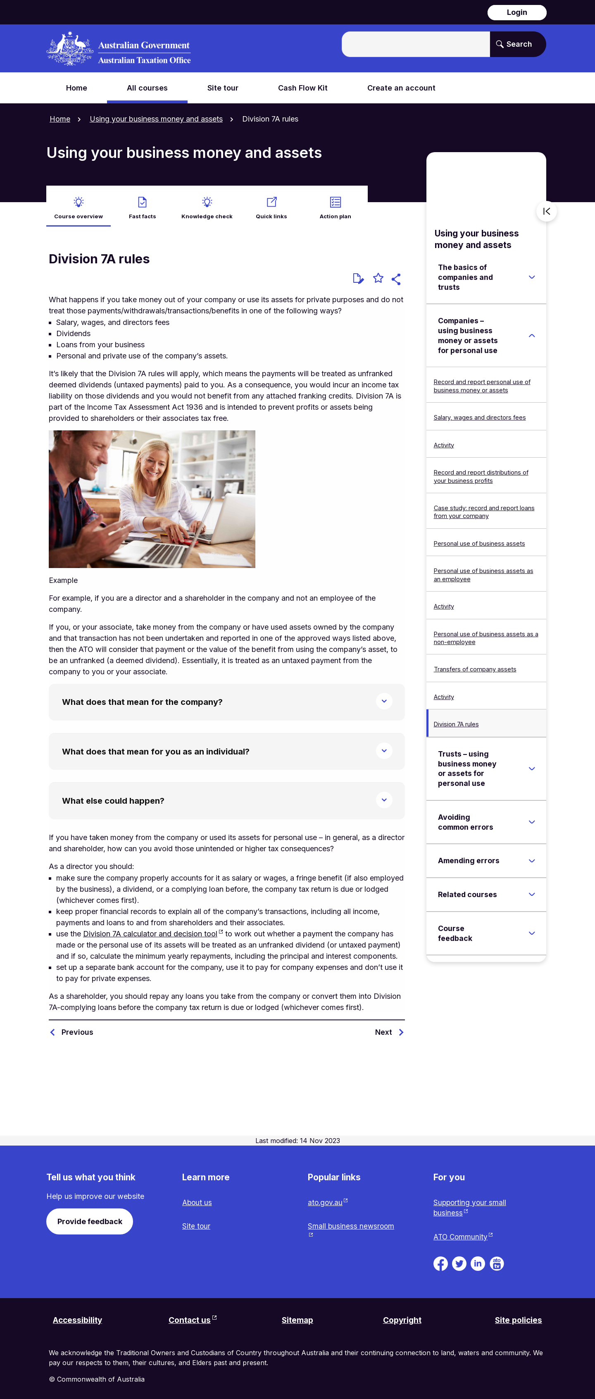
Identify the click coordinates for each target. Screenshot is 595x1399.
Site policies (517, 1318)
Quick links (271, 211)
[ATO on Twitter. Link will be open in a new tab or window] (459, 1260)
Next (383, 1027)
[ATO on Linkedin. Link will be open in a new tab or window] (478, 1260)
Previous (77, 1027)
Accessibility (79, 1318)
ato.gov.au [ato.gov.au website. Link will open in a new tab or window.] (326, 1198)
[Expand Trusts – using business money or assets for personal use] (532, 764)
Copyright (402, 1318)
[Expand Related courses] (532, 890)
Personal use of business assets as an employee (483, 570)
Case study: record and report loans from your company (484, 507)
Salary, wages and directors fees (480, 412)
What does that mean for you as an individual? (156, 747)
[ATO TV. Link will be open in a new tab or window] (497, 1260)
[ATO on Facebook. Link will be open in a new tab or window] (440, 1260)
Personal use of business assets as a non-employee (486, 633)
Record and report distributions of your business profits (481, 471)
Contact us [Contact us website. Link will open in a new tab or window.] (189, 1318)
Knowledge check (207, 211)
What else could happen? (113, 796)
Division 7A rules (456, 719)
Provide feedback (89, 1217)
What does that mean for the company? (142, 697)
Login (517, 12)
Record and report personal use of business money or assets (482, 381)
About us (197, 1198)
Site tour (196, 1222)
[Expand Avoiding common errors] (532, 817)
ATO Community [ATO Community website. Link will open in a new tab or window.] (461, 1233)
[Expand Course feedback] (532, 928)
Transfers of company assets (475, 664)
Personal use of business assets (479, 538)
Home (60, 119)
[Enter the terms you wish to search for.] (416, 44)
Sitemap (297, 1318)
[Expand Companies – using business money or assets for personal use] (532, 331)
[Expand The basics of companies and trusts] (532, 273)
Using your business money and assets (156, 119)
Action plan (335, 211)
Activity (444, 440)
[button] (397, 276)
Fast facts (142, 211)
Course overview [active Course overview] (78, 211)
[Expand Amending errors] (532, 856)
